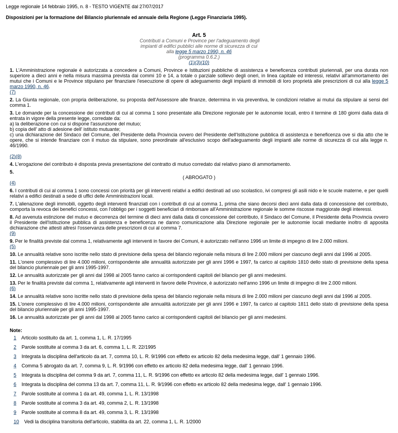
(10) (205, 62)
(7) (13, 92)
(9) (13, 233)
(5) (13, 246)
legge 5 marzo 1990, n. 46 (203, 51)
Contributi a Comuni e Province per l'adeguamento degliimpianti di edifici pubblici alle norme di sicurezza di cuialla (199, 46)
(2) (13, 156)
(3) (198, 62)
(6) (13, 288)
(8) (18, 156)
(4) (13, 183)
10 (16, 421)
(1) (192, 62)
